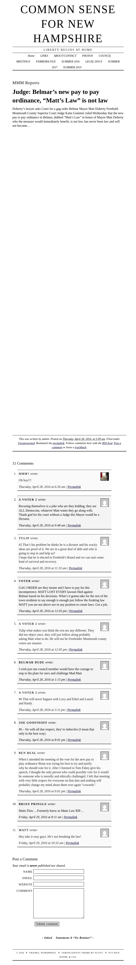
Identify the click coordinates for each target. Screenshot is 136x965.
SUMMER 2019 (72, 67)
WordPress (48, 952)
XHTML (63, 957)
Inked (48, 937)
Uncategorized (26, 443)
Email (27, 878)
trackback (80, 447)
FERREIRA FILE (46, 61)
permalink (58, 443)
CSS (73, 957)
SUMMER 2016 (71, 61)
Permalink (74, 486)
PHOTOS (87, 55)
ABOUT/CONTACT (65, 55)
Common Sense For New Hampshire (68, 24)
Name (27, 871)
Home (31, 55)
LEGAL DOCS (93, 61)
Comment (24, 890)
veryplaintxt (71, 952)
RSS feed (107, 443)
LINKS (44, 55)
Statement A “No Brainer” (74, 937)
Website (25, 884)
